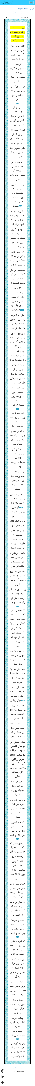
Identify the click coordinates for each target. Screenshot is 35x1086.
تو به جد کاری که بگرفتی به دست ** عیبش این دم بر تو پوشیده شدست (17, 238)
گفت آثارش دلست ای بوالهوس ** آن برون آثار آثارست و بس (17, 870)
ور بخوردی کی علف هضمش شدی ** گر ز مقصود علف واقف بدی (17, 171)
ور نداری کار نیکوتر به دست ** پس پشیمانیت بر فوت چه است (17, 458)
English (20, 9)
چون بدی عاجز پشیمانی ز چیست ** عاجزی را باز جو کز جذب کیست (17, 539)
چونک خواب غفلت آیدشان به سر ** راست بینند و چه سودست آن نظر (17, 1027)
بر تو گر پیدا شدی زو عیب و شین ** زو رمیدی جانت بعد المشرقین (17, 301)
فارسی (31, 9)
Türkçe (26, 9)
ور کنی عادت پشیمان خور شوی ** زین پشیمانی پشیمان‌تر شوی (18, 396)
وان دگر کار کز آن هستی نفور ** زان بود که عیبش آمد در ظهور (17, 637)
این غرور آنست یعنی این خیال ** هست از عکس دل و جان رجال (17, 968)
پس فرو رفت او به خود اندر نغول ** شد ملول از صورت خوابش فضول (17, 809)
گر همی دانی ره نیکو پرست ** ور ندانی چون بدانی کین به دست (17, 480)
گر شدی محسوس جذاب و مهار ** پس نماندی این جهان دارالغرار (17, 73)
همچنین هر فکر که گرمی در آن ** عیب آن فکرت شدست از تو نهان (17, 279)
